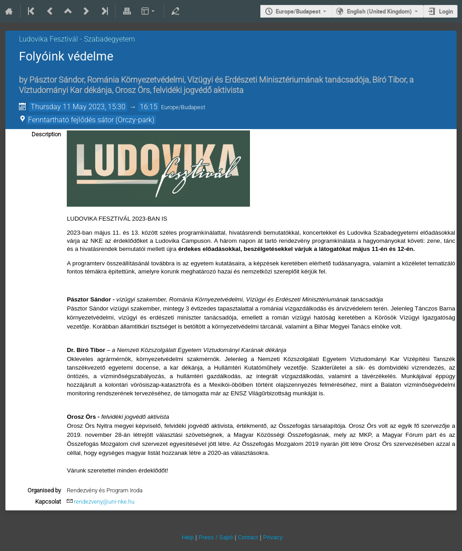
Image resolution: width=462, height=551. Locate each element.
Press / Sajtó (216, 537)
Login (446, 11)
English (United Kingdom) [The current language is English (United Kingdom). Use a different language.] (379, 11)
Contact (248, 537)
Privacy (273, 537)
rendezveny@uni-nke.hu (104, 501)
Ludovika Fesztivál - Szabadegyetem (77, 39)
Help (188, 537)
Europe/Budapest (298, 11)
